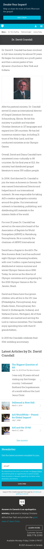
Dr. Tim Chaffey (13, 32)
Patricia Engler (26, 32)
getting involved (22, 494)
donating (36, 492)
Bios (3, 32)
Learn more (34, 528)
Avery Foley (37, 32)
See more (22, 440)
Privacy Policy (37, 471)
